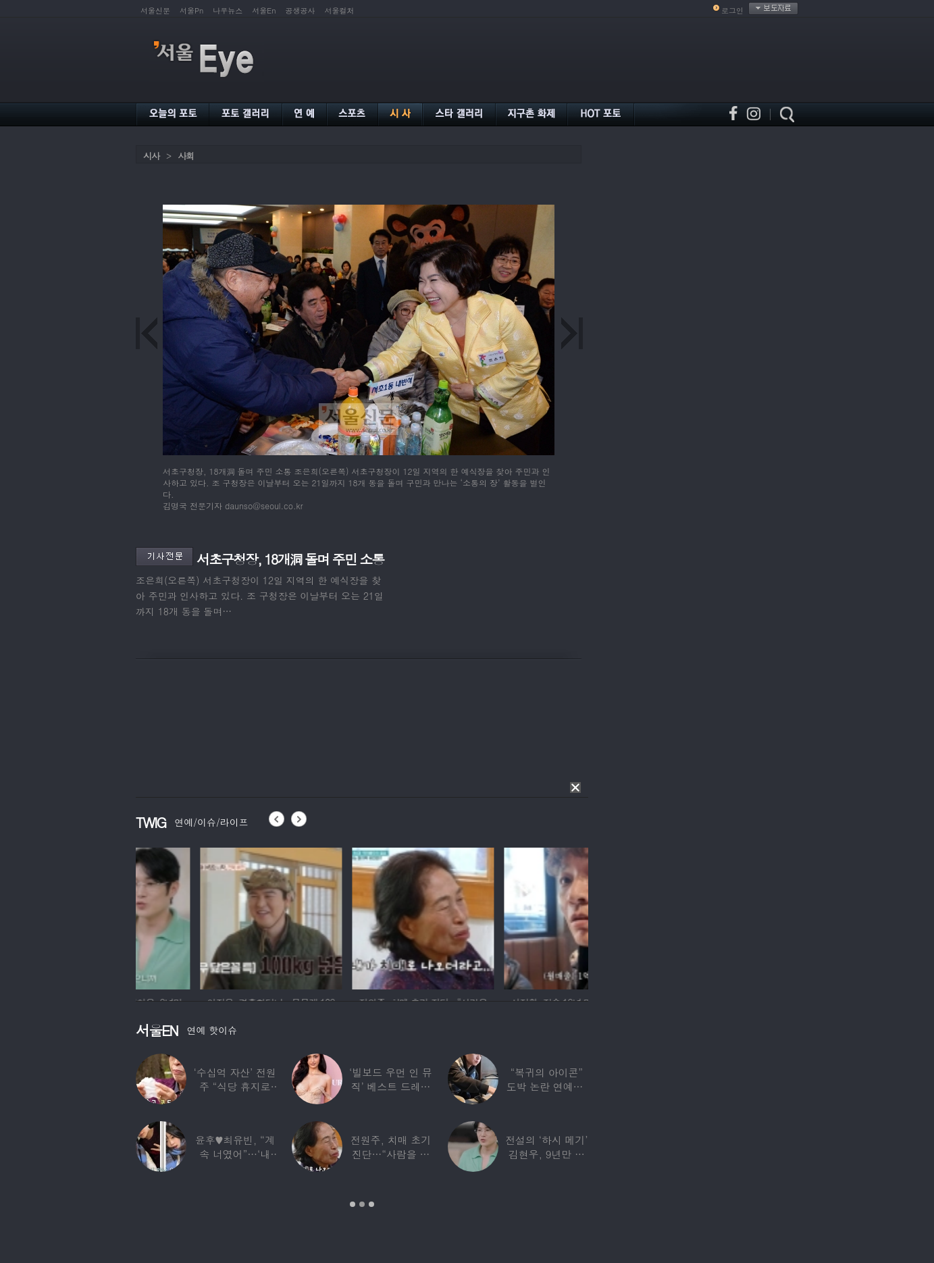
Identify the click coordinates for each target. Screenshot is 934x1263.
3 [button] (371, 1204)
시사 (151, 155)
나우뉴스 (227, 10)
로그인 (732, 10)
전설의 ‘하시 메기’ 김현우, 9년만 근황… (546, 1154)
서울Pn (191, 10)
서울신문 (155, 10)
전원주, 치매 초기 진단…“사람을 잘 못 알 (391, 1154)
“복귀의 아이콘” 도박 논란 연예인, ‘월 (547, 1086)
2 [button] (362, 1204)
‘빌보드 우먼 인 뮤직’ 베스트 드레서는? (390, 1086)
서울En (264, 10)
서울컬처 (340, 10)
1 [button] (352, 1204)
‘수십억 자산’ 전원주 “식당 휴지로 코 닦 (235, 1086)
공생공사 (300, 10)
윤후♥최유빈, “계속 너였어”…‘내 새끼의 (235, 1154)
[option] (207, 916)
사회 (186, 155)
